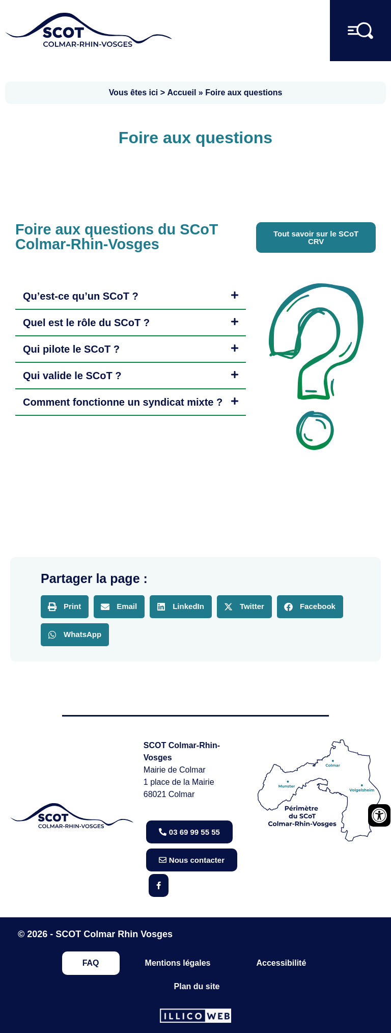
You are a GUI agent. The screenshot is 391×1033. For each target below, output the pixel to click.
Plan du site (197, 986)
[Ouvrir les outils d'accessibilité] (379, 815)
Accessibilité (281, 963)
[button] (130, 296)
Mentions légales (178, 963)
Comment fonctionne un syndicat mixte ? (122, 402)
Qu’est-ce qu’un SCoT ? (80, 296)
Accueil (182, 92)
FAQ (90, 963)
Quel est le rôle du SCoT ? (86, 322)
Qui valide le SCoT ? (72, 375)
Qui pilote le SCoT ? (71, 349)
